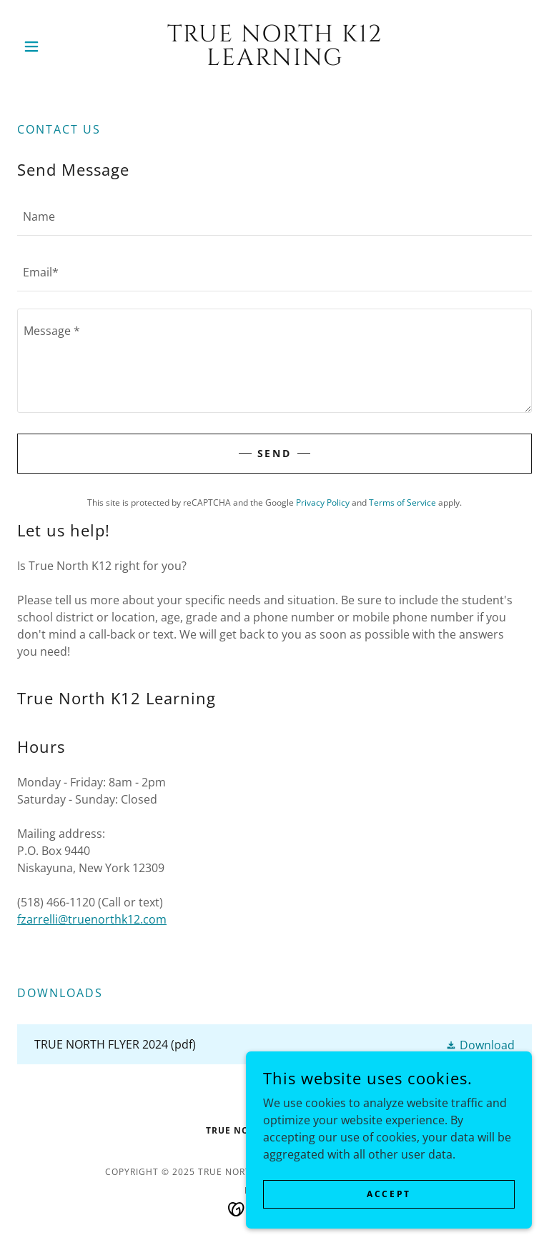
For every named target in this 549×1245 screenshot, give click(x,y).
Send (274, 453)
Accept (388, 1194)
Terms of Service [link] (402, 502)
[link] (274, 61)
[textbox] (274, 216)
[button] (55, 46)
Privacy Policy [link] (323, 502)
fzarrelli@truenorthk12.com (92, 919)
